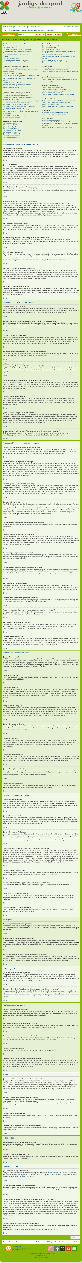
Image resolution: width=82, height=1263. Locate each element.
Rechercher (40, 34)
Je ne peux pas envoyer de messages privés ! (55, 68)
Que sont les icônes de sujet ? (11, 137)
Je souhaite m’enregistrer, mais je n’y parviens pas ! (17, 49)
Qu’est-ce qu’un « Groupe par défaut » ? (53, 60)
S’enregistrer (9, 34)
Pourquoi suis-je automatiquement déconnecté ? (16, 60)
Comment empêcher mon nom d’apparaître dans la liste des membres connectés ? (20, 70)
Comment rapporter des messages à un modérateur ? (18, 110)
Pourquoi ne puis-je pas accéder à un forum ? (16, 104)
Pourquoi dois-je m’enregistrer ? (12, 45)
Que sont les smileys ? (9, 126)
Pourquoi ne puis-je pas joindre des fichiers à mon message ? (20, 106)
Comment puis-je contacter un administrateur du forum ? (58, 127)
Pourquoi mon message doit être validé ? (14, 115)
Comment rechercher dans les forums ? (53, 87)
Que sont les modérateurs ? (50, 47)
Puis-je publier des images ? (11, 128)
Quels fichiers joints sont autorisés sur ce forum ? (56, 112)
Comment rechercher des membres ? (52, 92)
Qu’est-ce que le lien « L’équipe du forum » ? (54, 62)
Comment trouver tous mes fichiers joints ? (54, 114)
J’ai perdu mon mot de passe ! (11, 58)
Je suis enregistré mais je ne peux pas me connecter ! (18, 51)
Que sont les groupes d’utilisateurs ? (52, 49)
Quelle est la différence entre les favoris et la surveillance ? (58, 100)
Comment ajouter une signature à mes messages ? (17, 97)
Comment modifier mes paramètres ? (13, 68)
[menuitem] (23, 26)
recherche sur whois (43, 1203)
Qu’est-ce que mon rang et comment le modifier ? (17, 84)
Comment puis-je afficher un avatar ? (13, 82)
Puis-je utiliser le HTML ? (10, 125)
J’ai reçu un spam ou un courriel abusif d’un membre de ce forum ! (60, 71)
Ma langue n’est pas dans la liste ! (12, 77)
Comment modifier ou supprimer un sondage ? (16, 102)
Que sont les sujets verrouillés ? (12, 135)
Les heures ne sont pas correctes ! (12, 73)
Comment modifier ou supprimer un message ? (16, 95)
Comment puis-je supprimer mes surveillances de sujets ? (58, 106)
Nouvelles (18, 26)
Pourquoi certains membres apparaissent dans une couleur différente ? (58, 57)
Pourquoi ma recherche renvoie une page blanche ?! (56, 91)
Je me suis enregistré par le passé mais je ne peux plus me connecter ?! (19, 55)
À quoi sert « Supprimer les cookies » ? (14, 62)
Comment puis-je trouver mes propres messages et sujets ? (58, 94)
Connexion (74, 34)
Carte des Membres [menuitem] (34, 26)
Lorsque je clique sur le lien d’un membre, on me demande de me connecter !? (19, 86)
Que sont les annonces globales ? (12, 130)
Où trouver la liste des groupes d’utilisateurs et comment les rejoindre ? (59, 52)
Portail (5, 30)
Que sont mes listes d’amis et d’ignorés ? (53, 77)
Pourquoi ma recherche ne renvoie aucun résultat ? (56, 89)
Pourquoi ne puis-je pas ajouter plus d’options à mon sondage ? (21, 101)
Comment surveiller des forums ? (51, 104)
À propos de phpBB (19, 1176)
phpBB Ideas (21, 1189)
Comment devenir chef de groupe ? (52, 54)
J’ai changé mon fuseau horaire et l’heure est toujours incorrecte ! (21, 75)
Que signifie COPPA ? (9, 47)
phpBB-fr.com (43, 1255)
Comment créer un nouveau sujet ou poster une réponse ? (19, 93)
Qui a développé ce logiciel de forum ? (52, 120)
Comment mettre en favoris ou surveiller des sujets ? (56, 102)
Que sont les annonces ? (10, 132)
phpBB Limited (52, 1173)
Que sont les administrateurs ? (50, 45)
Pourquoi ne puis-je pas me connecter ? (14, 53)
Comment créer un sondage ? (11, 99)
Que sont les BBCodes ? (10, 123)
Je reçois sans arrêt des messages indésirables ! (55, 69)
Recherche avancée (54, 34)
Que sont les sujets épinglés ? (11, 134)
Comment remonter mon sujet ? (12, 117)
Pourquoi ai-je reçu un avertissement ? (14, 108)
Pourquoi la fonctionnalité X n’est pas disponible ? (56, 122)
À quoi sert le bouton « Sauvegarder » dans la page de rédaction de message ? (21, 112)
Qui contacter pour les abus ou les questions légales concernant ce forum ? (60, 124)
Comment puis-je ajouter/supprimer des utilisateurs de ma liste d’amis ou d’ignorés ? (59, 80)
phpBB (5, 372)
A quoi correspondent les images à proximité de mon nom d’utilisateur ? (19, 79)
